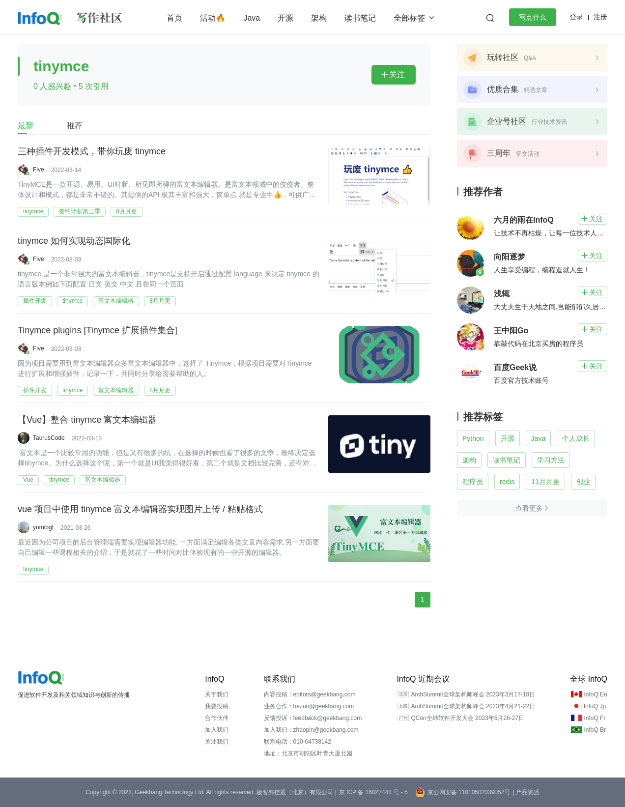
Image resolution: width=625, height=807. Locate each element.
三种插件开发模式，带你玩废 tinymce (92, 152)
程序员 (472, 482)
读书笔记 (360, 18)
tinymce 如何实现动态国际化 (74, 241)
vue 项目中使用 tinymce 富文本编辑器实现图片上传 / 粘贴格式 (140, 510)
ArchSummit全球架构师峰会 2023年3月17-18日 (473, 694)
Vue (28, 479)
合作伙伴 (216, 718)
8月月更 (126, 211)
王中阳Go (511, 330)
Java (251, 18)
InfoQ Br (595, 729)
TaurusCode (49, 437)
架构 (319, 18)
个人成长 (576, 438)
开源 (285, 18)
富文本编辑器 (116, 300)
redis (507, 482)
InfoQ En (595, 694)
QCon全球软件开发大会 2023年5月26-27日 (467, 718)
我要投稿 (216, 706)
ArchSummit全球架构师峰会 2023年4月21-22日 (473, 706)
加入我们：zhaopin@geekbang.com (311, 729)
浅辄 (502, 293)
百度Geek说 (515, 367)
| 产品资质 (525, 792)
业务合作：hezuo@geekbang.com (309, 706)
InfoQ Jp (595, 706)
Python (473, 438)
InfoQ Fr (594, 718)
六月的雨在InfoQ (524, 220)
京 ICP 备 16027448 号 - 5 (373, 792)
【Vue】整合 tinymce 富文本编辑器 (87, 420)
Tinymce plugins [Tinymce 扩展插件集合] (97, 331)
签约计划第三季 (79, 211)
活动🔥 (213, 18)
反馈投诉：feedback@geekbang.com (313, 718)
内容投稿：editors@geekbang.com (310, 694)
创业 (583, 482)
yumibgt (43, 527)
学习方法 (551, 460)
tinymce (33, 211)
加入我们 (216, 729)
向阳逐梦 (509, 257)
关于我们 (216, 694)
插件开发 (35, 300)
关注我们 (216, 741)
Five (38, 169)
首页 (174, 18)
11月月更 (545, 482)
